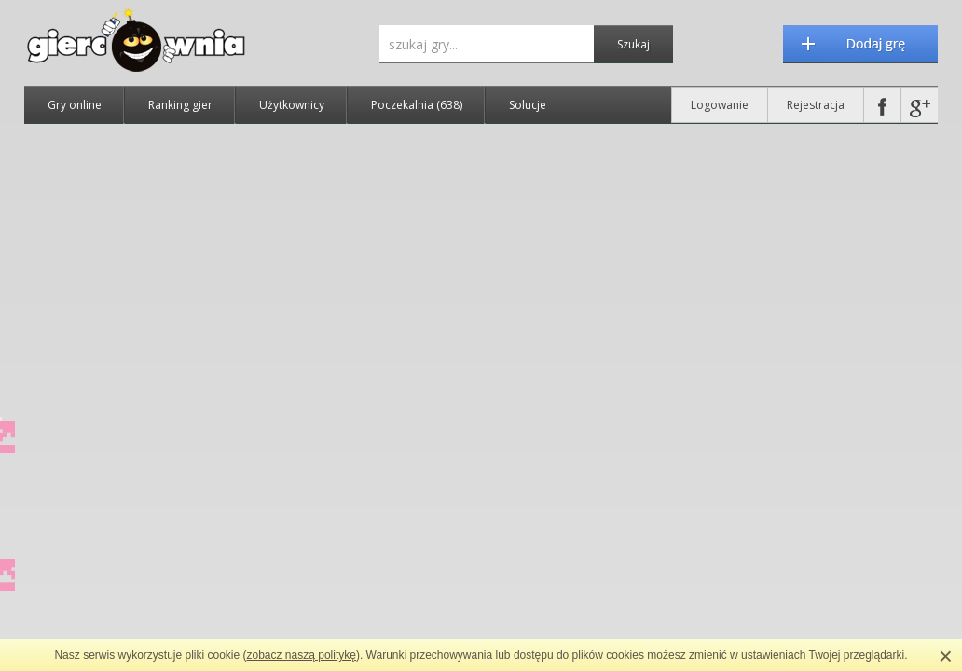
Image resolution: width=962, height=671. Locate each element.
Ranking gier (180, 105)
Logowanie (720, 105)
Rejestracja (816, 105)
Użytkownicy (291, 105)
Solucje (527, 105)
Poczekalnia (416, 105)
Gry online (75, 105)
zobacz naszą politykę (301, 655)
